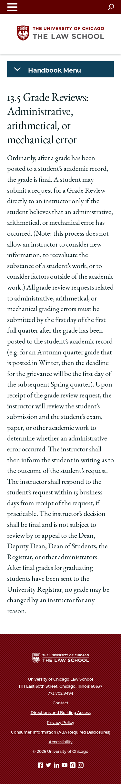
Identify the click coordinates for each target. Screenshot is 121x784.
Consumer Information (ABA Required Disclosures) (60, 732)
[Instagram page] (81, 766)
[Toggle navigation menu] (12, 7)
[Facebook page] (41, 766)
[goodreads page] (73, 766)
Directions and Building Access (61, 712)
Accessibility (61, 741)
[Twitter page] (49, 766)
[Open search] (111, 6)
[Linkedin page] (57, 766)
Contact (60, 703)
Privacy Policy (60, 722)
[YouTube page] (65, 766)
